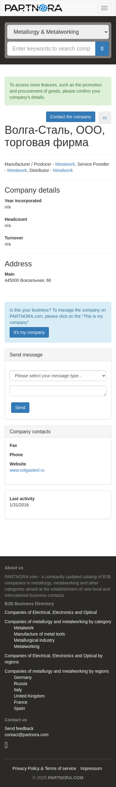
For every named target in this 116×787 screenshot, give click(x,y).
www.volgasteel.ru (27, 470)
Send (20, 407)
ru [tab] (105, 117)
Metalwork (65, 164)
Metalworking (26, 646)
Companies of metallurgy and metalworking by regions (57, 671)
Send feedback (19, 728)
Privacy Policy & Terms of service (44, 768)
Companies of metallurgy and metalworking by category (58, 621)
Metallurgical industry (34, 640)
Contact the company (70, 116)
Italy (18, 689)
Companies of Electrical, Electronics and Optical (51, 612)
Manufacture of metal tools (39, 634)
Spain (19, 708)
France (21, 702)
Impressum (91, 768)
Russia (20, 683)
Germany (23, 677)
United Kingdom (29, 695)
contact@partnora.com (27, 734)
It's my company (29, 332)
